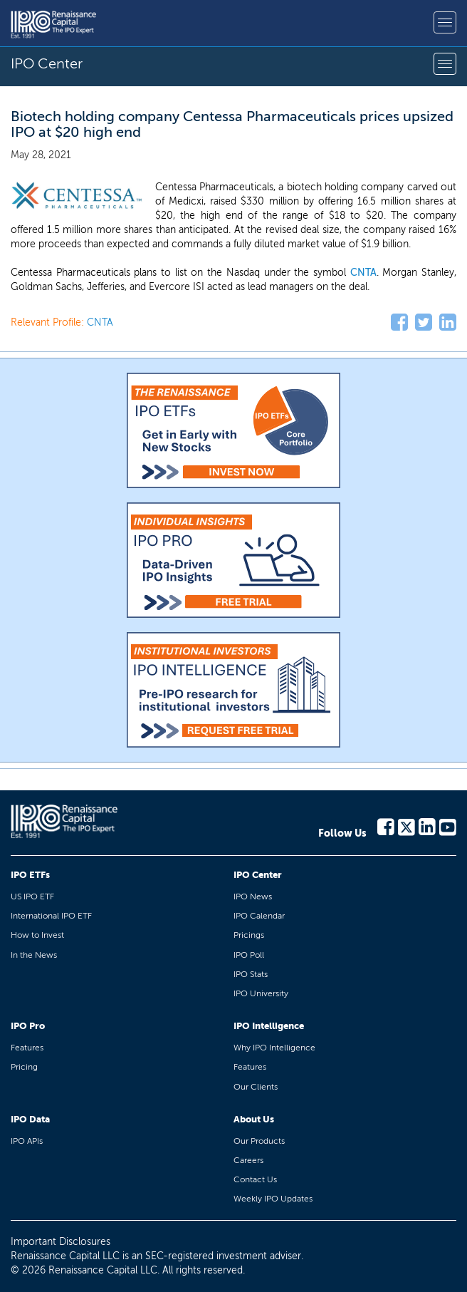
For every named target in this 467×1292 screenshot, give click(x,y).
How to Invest (37, 935)
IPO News (253, 896)
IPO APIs (27, 1141)
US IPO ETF (32, 896)
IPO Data (30, 1119)
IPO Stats (251, 974)
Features (27, 1048)
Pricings (249, 935)
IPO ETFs (30, 874)
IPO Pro (28, 1025)
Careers (248, 1160)
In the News (34, 955)
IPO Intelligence (269, 1025)
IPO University (261, 993)
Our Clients (256, 1087)
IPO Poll (249, 955)
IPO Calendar (259, 916)
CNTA (363, 273)
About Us (254, 1119)
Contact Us (255, 1179)
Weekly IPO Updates (273, 1199)
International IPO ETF (51, 916)
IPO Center (258, 874)
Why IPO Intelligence (274, 1048)
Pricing (24, 1067)
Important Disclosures (60, 1242)
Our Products (259, 1141)
